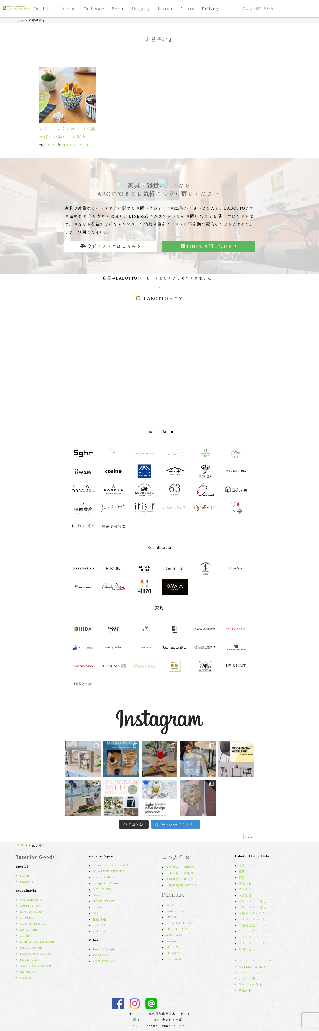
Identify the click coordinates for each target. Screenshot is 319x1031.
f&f (95, 913)
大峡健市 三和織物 (180, 866)
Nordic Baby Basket (35, 965)
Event (118, 8)
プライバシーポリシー (256, 943)
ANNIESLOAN (104, 961)
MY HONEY (102, 889)
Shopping (140, 8)
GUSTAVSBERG (32, 923)
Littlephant (28, 929)
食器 (242, 877)
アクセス (245, 889)
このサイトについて (254, 937)
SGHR (24, 875)
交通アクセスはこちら (110, 246)
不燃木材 (245, 990)
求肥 (89, 144)
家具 (242, 865)
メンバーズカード (252, 919)
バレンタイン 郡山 (253, 901)
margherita (174, 940)
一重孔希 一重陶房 (180, 872)
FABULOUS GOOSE (36, 953)
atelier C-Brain (105, 877)
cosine (98, 907)
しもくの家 (247, 978)
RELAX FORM (177, 928)
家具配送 (245, 895)
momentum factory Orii (111, 865)
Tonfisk (26, 935)
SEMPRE (27, 881)
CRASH (172, 916)
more (249, 836)
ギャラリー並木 (250, 984)
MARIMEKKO (31, 899)
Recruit (165, 8)
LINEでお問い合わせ (209, 246)
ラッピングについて (254, 931)
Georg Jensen (30, 905)
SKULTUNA (29, 959)
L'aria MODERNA (180, 922)
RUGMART (174, 952)
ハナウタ (99, 931)
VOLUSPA (101, 955)
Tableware (94, 8)
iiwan (97, 895)
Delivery (211, 8)
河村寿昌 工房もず (180, 878)
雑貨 (242, 871)
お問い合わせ (249, 949)
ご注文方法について (254, 925)
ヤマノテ (99, 925)
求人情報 (245, 883)
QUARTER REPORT (109, 871)
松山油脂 (99, 919)
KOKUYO (173, 946)
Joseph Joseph (31, 947)
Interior (68, 8)
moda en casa (176, 910)
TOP (20, 20)
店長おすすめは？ (252, 913)
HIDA (170, 904)
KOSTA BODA (31, 911)
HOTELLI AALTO (253, 966)
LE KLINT (28, 971)
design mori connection (111, 883)
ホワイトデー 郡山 (253, 907)
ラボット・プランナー (256, 960)
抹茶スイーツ (73, 144)
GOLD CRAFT (104, 901)
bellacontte (174, 958)
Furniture (43, 8)
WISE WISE (175, 934)
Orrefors (26, 917)
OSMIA (26, 977)
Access (187, 8)
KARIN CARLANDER (37, 941)
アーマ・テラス (250, 972)
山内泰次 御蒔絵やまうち (185, 884)
